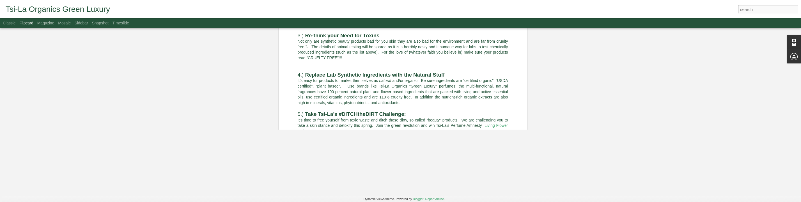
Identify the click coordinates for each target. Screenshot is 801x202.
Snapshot (100, 23)
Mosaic (64, 23)
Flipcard (26, 23)
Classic (9, 23)
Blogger (418, 199)
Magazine (45, 23)
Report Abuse (434, 199)
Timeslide (121, 23)
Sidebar (81, 23)
